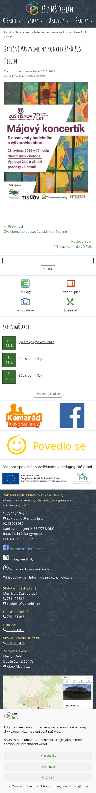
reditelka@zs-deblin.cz (21, 603)
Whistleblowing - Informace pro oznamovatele (37, 577)
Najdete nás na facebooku (25, 549)
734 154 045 (13, 513)
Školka (82, 20)
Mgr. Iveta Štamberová (20, 593)
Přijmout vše (48, 755)
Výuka (33, 20)
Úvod (8, 32)
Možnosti (48, 777)
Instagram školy (18, 559)
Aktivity (57, 20)
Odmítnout (48, 766)
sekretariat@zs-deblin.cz (23, 518)
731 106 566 (13, 598)
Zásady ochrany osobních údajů (61, 786)
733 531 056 (13, 630)
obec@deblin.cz (16, 666)
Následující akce (48, 394)
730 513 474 (13, 643)
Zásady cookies (22, 786)
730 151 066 (13, 617)
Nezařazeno (23, 32)
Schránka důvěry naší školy (26, 569)
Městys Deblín (13, 656)
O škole (10, 20)
